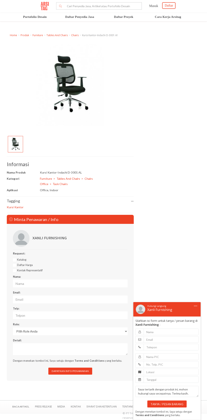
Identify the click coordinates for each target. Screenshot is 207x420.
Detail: (17, 340)
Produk (25, 35)
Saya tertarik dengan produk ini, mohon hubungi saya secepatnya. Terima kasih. (167, 391)
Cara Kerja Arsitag (168, 16)
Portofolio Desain (35, 16)
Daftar (169, 5)
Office (44, 184)
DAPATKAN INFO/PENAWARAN (70, 371)
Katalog (21, 259)
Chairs (75, 35)
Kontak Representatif (30, 270)
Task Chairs (60, 184)
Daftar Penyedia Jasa (79, 16)
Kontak (76, 406)
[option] (15, 144)
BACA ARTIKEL (20, 406)
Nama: (17, 276)
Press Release (43, 406)
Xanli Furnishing (159, 309)
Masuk (153, 6)
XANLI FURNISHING (50, 238)
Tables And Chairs (57, 35)
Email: (16, 292)
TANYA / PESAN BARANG (167, 404)
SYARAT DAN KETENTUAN (101, 406)
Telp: (16, 308)
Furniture (38, 35)
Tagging (70, 201)
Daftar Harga (25, 265)
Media (61, 406)
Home (13, 35)
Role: (16, 324)
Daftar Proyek (123, 16)
